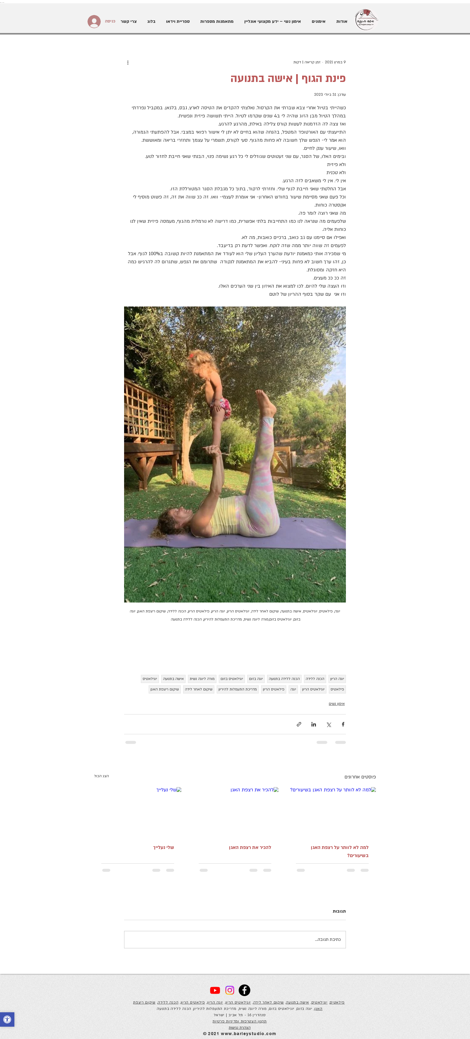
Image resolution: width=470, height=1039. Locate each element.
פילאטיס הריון (273, 689)
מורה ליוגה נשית (202, 678)
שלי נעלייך (163, 847)
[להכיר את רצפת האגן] (235, 811)
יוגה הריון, (214, 1002)
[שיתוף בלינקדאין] (314, 724)
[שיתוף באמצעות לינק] (299, 724)
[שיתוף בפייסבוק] (343, 724)
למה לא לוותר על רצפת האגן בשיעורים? (340, 851)
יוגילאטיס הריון (313, 689)
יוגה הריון (337, 678)
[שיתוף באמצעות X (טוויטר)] (328, 724)
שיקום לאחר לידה (199, 689)
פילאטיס (337, 689)
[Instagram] (230, 990)
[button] (317, 21)
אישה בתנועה (173, 678)
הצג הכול (101, 776)
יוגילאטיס (150, 678)
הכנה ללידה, (168, 1002)
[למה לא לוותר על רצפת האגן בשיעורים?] (332, 811)
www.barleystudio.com (248, 1033)
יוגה (293, 689)
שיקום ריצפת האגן (164, 689)
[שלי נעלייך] (137, 811)
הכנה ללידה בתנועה (284, 678)
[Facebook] (244, 990)
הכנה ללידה (315, 678)
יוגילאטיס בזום (232, 678)
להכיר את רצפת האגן (250, 847)
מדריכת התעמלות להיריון (238, 689)
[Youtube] (215, 990)
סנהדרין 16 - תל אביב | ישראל (240, 1015)
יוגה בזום (256, 678)
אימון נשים (337, 703)
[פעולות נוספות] (127, 62)
